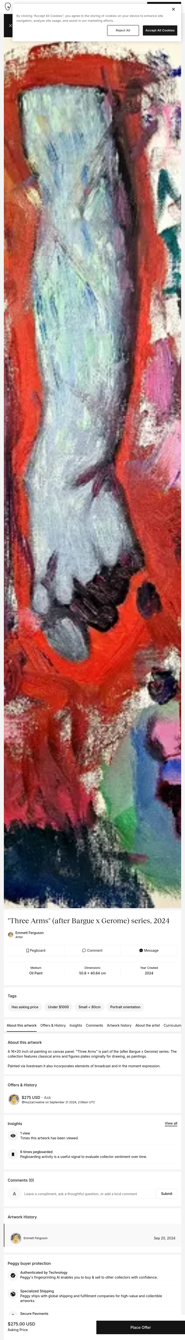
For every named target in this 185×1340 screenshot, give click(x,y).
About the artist (147, 1025)
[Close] (173, 9)
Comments (94, 1025)
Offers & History (53, 1025)
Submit (166, 1194)
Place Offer (140, 1327)
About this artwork (22, 1025)
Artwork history (119, 1025)
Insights (76, 1025)
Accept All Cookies (160, 30)
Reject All (123, 30)
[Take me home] (8, 6)
